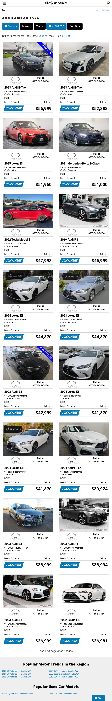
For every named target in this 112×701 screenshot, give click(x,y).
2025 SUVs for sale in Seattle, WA (16, 671)
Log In (97, 10)
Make (26, 26)
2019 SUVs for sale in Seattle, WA (63, 677)
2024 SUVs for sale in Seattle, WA (63, 671)
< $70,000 (56, 26)
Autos (4, 10)
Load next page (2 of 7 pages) (56, 651)
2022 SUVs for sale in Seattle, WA (16, 677)
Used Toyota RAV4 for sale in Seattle (17, 694)
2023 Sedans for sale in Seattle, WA (64, 674)
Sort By (75, 26)
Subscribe (106, 10)
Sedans (11, 26)
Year (39, 26)
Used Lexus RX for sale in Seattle (63, 694)
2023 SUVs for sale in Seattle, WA (16, 674)
